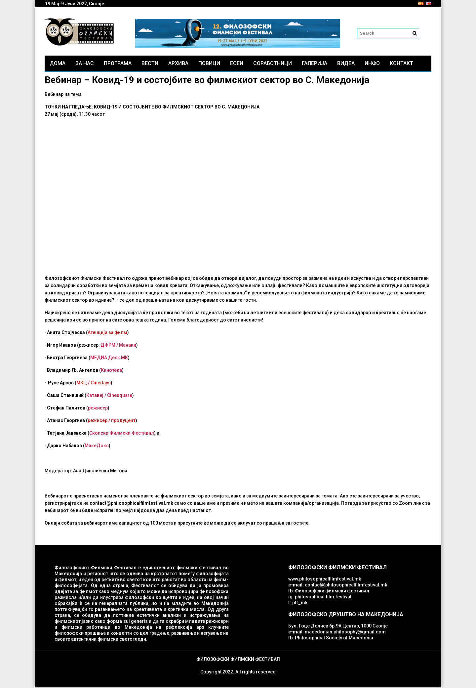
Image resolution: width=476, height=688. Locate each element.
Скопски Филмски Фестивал (121, 433)
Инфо (372, 64)
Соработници (272, 64)
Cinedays (101, 383)
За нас (84, 64)
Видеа (346, 64)
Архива (178, 64)
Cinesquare (119, 396)
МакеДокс (97, 446)
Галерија (314, 64)
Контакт (401, 64)
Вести (149, 64)
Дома (57, 64)
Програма (118, 64)
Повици (209, 64)
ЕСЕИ (236, 64)
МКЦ (81, 383)
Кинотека (111, 370)
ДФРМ (107, 345)
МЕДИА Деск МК (109, 358)
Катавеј (94, 396)
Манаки (127, 345)
